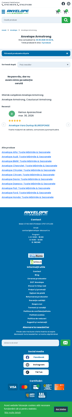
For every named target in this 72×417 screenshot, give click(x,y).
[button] (4, 125)
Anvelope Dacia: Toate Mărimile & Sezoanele (27, 179)
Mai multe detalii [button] (12, 412)
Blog (37, 275)
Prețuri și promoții (37, 289)
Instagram (35, 364)
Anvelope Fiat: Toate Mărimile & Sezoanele (26, 188)
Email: (36, 228)
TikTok (34, 372)
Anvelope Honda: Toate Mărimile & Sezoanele (27, 197)
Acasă (4, 30)
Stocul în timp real (37, 286)
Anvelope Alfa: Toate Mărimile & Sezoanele (26, 152)
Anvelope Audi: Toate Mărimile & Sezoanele (26, 156)
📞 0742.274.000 (24, 5)
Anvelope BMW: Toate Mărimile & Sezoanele (27, 161)
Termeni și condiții (37, 307)
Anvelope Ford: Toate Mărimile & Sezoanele (26, 192)
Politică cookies (36, 315)
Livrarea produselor (37, 278)
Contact (37, 271)
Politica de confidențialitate (37, 311)
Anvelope (13, 30)
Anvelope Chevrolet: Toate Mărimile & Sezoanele (29, 165)
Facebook (35, 357)
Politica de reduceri (37, 318)
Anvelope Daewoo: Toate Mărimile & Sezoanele (28, 183)
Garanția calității (37, 300)
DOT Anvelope (37, 282)
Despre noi (37, 304)
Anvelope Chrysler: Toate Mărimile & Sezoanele (28, 170)
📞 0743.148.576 (9, 5)
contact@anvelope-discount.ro (36, 230)
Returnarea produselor (37, 297)
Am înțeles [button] (61, 409)
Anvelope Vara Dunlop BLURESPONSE (29, 125)
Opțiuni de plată (37, 293)
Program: (36, 234)
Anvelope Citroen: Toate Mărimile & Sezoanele (28, 174)
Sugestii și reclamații (37, 322)
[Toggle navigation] (3, 12)
